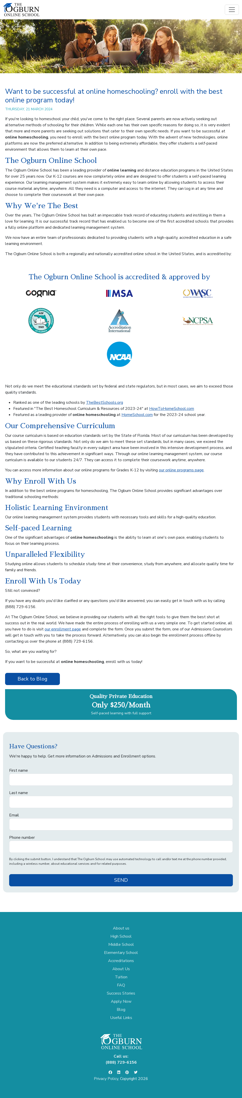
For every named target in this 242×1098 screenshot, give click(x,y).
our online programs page (181, 470)
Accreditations (121, 961)
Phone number (22, 837)
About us (121, 928)
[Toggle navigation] (232, 10)
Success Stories (121, 993)
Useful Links (121, 1017)
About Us (121, 969)
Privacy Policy (106, 1078)
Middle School (121, 944)
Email (14, 815)
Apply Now (121, 1001)
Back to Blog (32, 678)
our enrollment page (63, 629)
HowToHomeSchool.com (171, 408)
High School (121, 936)
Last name (18, 793)
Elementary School (121, 952)
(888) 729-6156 (20, 607)
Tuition (121, 977)
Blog (121, 1009)
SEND (121, 880)
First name (18, 770)
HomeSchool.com (137, 414)
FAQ (121, 985)
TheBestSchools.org (104, 402)
